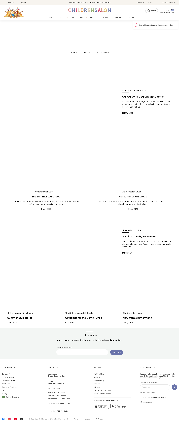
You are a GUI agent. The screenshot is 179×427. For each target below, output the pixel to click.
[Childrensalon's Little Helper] (20, 313)
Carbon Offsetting (10, 397)
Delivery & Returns (8, 381)
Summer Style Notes (19, 318)
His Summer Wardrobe (46, 196)
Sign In (22, 2)
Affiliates (97, 387)
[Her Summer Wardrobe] (133, 164)
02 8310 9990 (60, 392)
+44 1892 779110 (64, 399)
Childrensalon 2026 (46, 419)
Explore (87, 52)
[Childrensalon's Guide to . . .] (135, 90)
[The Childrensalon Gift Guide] (79, 313)
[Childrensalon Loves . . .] (46, 192)
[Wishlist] (167, 10)
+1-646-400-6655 (59, 395)
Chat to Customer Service (57, 375)
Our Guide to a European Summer (143, 96)
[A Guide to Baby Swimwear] (60, 245)
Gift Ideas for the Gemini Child (83, 318)
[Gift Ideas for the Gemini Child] (89, 295)
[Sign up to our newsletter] (174, 387)
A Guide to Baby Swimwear (139, 236)
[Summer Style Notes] (31, 295)
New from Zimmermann (137, 318)
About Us (97, 377)
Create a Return (8, 377)
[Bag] (172, 10)
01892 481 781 (65, 404)
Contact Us (6, 374)
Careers (97, 384)
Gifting (4, 394)
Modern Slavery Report (102, 394)
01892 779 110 (55, 389)
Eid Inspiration (103, 52)
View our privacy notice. (147, 393)
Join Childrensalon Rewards (153, 397)
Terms (76, 419)
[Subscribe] (116, 352)
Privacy (87, 419)
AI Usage (99, 419)
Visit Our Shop (99, 374)
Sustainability (99, 381)
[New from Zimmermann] (147, 295)
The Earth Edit (147, 402)
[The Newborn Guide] (131, 230)
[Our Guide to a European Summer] (60, 105)
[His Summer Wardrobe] (46, 164)
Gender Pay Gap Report (102, 390)
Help (3, 390)
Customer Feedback (9, 387)
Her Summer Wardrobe (133, 196)
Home (74, 52)
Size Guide (6, 384)
